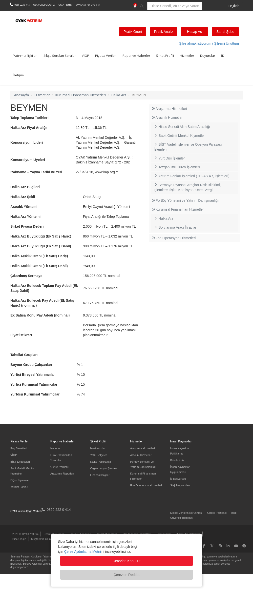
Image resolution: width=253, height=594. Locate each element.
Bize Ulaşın (19, 538)
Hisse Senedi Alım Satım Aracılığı (182, 127)
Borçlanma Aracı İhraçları (175, 227)
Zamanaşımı (163, 534)
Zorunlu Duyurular (80, 534)
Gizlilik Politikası (217, 512)
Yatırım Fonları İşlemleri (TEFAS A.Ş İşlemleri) (191, 176)
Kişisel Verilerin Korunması (186, 512)
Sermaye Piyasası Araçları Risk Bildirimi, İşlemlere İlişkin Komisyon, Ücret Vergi (187, 187)
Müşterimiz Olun (41, 538)
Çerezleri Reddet (126, 575)
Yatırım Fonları (19, 486)
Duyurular (207, 55)
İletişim (18, 75)
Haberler (55, 448)
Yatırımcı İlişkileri (25, 55)
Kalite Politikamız (100, 461)
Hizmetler (187, 55)
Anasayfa (21, 95)
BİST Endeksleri (20, 461)
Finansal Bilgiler (99, 475)
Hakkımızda (97, 448)
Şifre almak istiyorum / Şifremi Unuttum (209, 43)
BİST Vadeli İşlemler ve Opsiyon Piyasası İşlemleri (188, 146)
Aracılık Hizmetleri (167, 117)
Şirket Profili (165, 55)
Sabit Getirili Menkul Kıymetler (179, 136)
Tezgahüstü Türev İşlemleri (177, 167)
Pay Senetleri (18, 448)
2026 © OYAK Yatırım (25, 534)
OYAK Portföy (65, 4)
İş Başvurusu (178, 478)
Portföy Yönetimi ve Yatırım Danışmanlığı (185, 200)
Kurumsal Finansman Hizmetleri (80, 95)
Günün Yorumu (59, 466)
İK (222, 55)
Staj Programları (180, 485)
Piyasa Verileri (106, 55)
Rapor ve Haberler (136, 55)
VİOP (85, 55)
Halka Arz (118, 95)
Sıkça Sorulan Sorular (59, 55)
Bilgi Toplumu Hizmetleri (136, 534)
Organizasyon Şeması (103, 468)
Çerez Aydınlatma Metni (82, 552)
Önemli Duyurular (106, 534)
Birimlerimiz (177, 460)
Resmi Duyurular (53, 534)
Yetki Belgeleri (98, 455)
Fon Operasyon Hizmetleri (173, 238)
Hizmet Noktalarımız (188, 534)
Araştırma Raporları (62, 473)
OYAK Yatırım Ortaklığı (88, 4)
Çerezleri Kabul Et (127, 561)
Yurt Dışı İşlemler (169, 158)
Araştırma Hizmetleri (169, 109)
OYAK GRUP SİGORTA (44, 4)
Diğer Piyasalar (19, 480)
